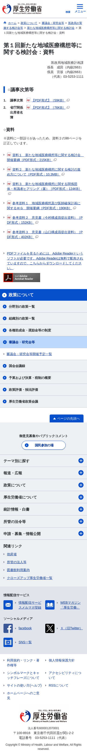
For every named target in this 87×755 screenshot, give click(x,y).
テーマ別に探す (43, 460)
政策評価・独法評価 (23, 389)
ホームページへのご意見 (23, 695)
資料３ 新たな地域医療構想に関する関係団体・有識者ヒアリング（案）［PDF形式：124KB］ (44, 188)
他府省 (12, 554)
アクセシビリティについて (65, 675)
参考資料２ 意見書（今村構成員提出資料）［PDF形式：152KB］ (45, 219)
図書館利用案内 (18, 570)
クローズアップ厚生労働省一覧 (29, 578)
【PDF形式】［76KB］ (48, 107)
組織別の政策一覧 (22, 318)
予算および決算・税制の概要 (30, 378)
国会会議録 (17, 366)
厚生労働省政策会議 (23, 401)
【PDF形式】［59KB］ (48, 100)
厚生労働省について (43, 497)
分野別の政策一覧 (22, 306)
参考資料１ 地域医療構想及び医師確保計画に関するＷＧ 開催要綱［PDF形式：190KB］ (44, 205)
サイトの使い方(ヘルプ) (24, 685)
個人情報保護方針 (62, 660)
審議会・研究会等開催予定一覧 (29, 354)
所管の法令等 (43, 521)
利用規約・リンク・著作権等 (23, 662)
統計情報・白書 (43, 509)
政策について (43, 485)
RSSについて (58, 685)
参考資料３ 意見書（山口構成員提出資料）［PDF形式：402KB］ (45, 234)
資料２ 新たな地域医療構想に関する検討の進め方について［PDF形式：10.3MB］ (44, 171)
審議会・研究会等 (22, 342)
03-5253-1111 (45, 738)
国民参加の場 (44, 445)
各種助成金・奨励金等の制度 (30, 330)
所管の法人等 (16, 562)
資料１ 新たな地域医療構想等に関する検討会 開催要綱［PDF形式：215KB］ (45, 157)
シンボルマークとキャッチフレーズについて (23, 675)
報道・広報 (43, 472)
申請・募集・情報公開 (43, 533)
